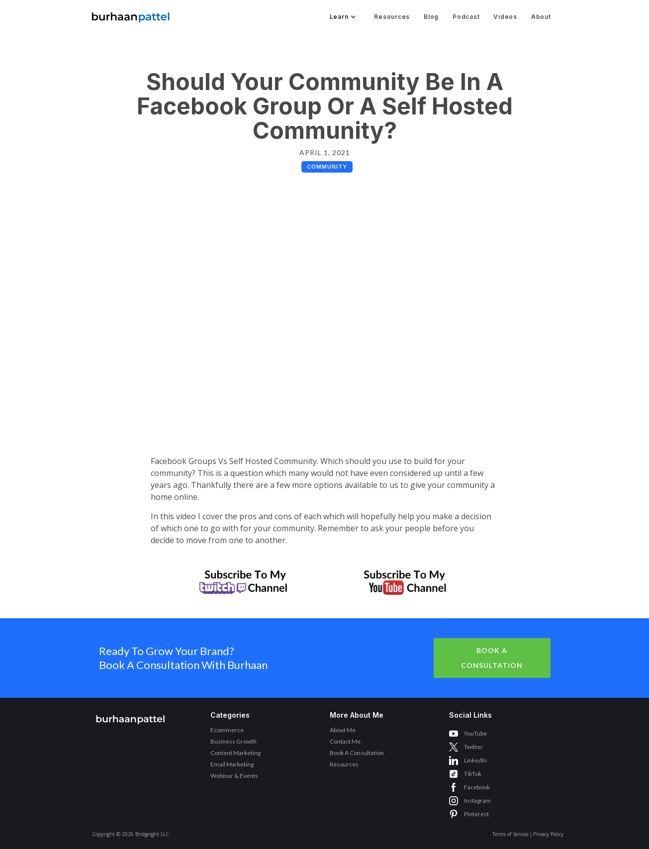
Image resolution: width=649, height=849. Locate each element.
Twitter (473, 747)
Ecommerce (227, 730)
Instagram (477, 800)
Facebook (477, 787)
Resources (392, 16)
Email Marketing (232, 764)
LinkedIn (475, 760)
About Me (343, 730)
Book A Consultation (492, 657)
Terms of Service (510, 834)
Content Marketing (235, 752)
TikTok (472, 773)
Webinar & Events (234, 775)
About (541, 16)
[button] (342, 17)
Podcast (466, 16)
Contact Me (345, 741)
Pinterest (476, 814)
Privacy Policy (548, 834)
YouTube (475, 733)
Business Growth (233, 741)
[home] (131, 14)
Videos (505, 16)
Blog (431, 16)
